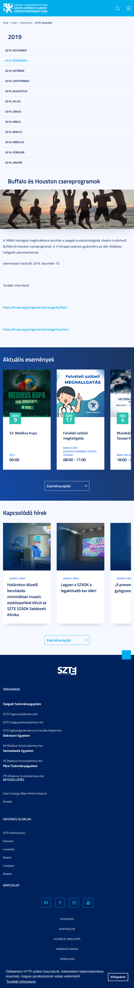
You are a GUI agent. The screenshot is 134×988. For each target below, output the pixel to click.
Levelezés (9, 849)
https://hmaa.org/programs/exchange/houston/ (36, 329)
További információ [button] (21, 981)
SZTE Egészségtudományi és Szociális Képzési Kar (32, 730)
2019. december (16, 50)
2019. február (14, 152)
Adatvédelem (67, 929)
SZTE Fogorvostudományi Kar (20, 714)
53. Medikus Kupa (23, 433)
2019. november (43, 22)
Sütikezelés (67, 919)
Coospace (8, 865)
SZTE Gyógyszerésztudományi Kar (23, 722)
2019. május (13, 122)
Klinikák (7, 801)
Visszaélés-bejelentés (67, 939)
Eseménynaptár (59, 486)
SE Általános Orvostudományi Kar (23, 761)
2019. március (14, 142)
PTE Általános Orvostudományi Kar (23, 776)
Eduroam (8, 841)
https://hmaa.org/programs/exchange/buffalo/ (35, 307)
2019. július (13, 101)
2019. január (13, 162)
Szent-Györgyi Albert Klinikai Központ (25, 793)
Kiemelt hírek (17, 578)
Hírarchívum (26, 22)
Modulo (7, 874)
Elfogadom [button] (118, 977)
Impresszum (67, 959)
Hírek (5, 22)
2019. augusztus (16, 91)
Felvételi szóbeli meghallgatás (75, 435)
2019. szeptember (17, 81)
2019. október (14, 71)
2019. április (13, 132)
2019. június (13, 111)
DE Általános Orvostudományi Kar (23, 745)
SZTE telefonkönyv (14, 833)
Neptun (7, 857)
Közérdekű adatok (67, 949)
